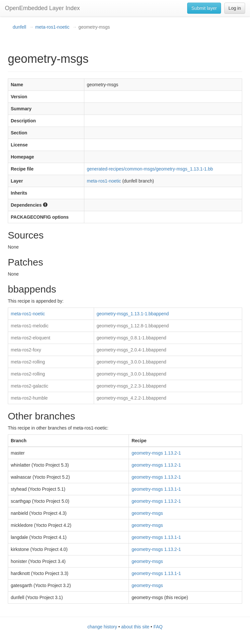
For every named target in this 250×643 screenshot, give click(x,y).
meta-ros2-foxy (26, 349)
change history (102, 626)
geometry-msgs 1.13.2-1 (156, 453)
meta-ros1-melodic (30, 325)
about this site (135, 626)
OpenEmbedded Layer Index (42, 8)
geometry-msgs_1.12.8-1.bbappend (133, 325)
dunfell (19, 27)
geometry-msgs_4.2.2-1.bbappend (131, 398)
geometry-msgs (147, 513)
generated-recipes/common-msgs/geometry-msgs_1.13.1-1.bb (150, 168)
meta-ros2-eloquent (30, 337)
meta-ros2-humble (29, 398)
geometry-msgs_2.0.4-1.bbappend (131, 349)
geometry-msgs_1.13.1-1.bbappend (133, 313)
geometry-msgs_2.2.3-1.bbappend (131, 386)
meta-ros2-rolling (28, 361)
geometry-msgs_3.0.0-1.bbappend (131, 361)
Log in (235, 8)
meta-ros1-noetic (52, 27)
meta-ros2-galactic (29, 386)
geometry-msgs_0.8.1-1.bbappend (131, 337)
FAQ (157, 626)
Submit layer (204, 8)
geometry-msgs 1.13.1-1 (156, 489)
